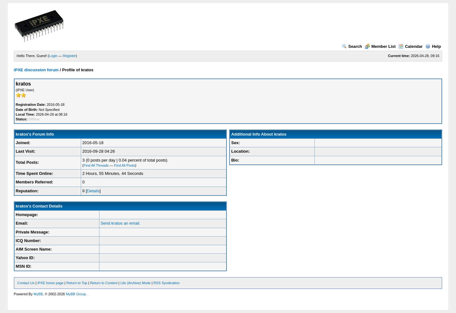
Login (53, 56)
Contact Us (26, 283)
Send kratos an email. (121, 223)
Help (433, 46)
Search (352, 46)
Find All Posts (124, 165)
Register (69, 56)
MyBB (38, 294)
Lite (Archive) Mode (135, 283)
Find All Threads (96, 165)
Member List (380, 46)
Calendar (410, 46)
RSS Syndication (167, 283)
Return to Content (103, 283)
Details (93, 190)
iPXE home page (50, 283)
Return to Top (76, 283)
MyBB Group (76, 294)
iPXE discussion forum (36, 69)
